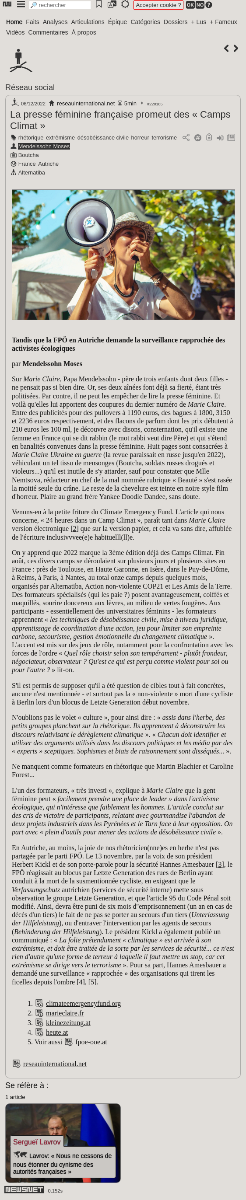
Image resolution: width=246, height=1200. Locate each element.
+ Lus (199, 21)
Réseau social (30, 87)
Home (14, 21)
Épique (117, 21)
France (27, 163)
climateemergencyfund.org (83, 1003)
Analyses (55, 21)
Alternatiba (31, 172)
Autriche (48, 163)
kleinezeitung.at (68, 1022)
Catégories (145, 21)
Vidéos (15, 32)
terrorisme (164, 137)
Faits (32, 21)
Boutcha (28, 155)
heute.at (57, 1032)
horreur (140, 137)
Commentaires (48, 32)
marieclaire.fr (65, 1013)
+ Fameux (223, 21)
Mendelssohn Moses (44, 146)
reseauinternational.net (86, 103)
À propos (84, 32)
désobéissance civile (103, 137)
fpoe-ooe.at (91, 1042)
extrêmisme (60, 137)
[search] (60, 5)
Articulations (88, 21)
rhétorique (31, 137)
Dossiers (175, 21)
